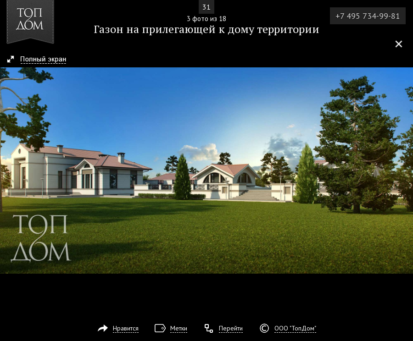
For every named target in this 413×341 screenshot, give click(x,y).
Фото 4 (403, 170)
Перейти (231, 328)
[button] (40, 60)
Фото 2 (10, 170)
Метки (178, 328)
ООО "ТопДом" (295, 328)
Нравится (126, 328)
